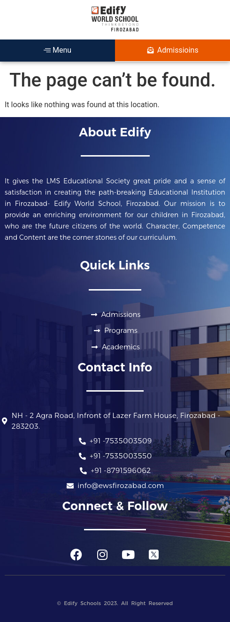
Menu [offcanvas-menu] (57, 50)
